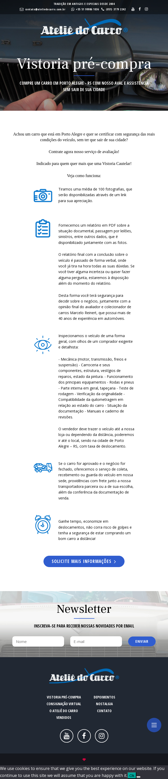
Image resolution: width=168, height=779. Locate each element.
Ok (131, 775)
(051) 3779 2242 (116, 9)
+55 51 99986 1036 (87, 9)
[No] (138, 777)
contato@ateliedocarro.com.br (45, 9)
